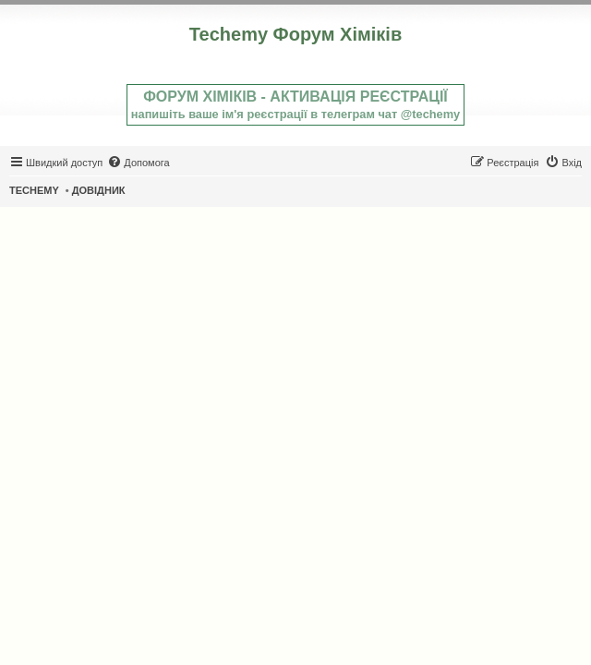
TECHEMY (34, 190)
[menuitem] (138, 162)
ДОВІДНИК (99, 190)
